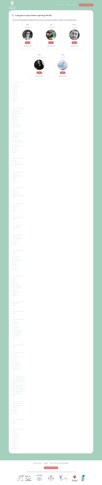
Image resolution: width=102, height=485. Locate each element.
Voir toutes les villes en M (19, 276)
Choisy (14, 152)
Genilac (14, 207)
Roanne (14, 354)
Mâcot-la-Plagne (16, 285)
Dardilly (14, 160)
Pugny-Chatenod (16, 334)
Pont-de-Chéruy (16, 327)
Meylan (14, 278)
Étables (14, 177)
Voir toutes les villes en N (19, 301)
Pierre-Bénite (15, 323)
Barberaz (15, 117)
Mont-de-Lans (16, 291)
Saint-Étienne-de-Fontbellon (18, 389)
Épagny (14, 174)
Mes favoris (71, 4)
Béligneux (15, 121)
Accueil (60, 4)
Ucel (14, 423)
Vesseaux (15, 436)
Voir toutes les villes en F (18, 187)
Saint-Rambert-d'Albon (17, 382)
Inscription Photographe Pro (86, 4)
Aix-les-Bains (15, 85)
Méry (14, 293)
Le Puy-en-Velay (16, 256)
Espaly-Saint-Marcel (17, 176)
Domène (15, 162)
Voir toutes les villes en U (19, 419)
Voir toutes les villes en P (19, 319)
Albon (14, 99)
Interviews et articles (37, 463)
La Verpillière (15, 258)
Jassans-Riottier (16, 236)
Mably (14, 281)
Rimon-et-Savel (16, 368)
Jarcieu (14, 240)
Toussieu (15, 409)
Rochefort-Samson (17, 364)
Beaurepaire (15, 115)
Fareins (14, 191)
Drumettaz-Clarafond (17, 164)
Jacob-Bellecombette (17, 238)
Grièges (14, 209)
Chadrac (15, 148)
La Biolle (15, 266)
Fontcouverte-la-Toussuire (18, 195)
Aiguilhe (14, 101)
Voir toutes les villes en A (19, 81)
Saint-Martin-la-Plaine (17, 387)
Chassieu (15, 138)
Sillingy (14, 383)
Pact (14, 338)
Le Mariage (46, 463)
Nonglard (15, 303)
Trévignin (15, 413)
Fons (14, 197)
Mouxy (14, 289)
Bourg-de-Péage (16, 111)
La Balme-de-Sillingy (17, 260)
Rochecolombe (16, 366)
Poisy (14, 325)
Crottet (14, 150)
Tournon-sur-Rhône (17, 403)
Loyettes (15, 264)
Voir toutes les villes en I (18, 225)
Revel (14, 360)
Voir (27, 42)
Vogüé (14, 442)
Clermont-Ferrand (16, 134)
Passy (14, 321)
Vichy (14, 431)
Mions (14, 280)
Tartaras (15, 411)
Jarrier (14, 244)
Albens (14, 89)
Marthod (15, 295)
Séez (14, 395)
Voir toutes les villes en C (19, 132)
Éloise (14, 179)
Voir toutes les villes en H (19, 217)
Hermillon (15, 219)
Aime (14, 91)
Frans (14, 189)
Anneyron (15, 93)
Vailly (14, 446)
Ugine (14, 421)
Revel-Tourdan (16, 362)
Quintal (14, 346)
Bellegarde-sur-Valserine (18, 109)
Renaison (15, 358)
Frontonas (15, 193)
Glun (14, 211)
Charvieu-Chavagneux (17, 140)
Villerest (14, 433)
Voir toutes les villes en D (19, 158)
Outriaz (14, 313)
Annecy (14, 83)
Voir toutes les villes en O (19, 311)
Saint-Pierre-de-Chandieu (18, 385)
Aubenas (15, 87)
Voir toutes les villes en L (18, 250)
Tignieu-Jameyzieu (17, 405)
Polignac (15, 329)
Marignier (15, 283)
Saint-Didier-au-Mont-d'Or (18, 380)
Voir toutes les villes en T (18, 401)
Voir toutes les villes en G (19, 203)
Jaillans (14, 242)
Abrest (14, 95)
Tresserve (15, 407)
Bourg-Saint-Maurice (17, 113)
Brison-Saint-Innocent (17, 125)
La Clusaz (15, 270)
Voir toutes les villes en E (18, 172)
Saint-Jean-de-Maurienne (18, 378)
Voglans (15, 438)
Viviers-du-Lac (16, 434)
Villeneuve (15, 440)
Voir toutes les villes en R (19, 352)
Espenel (14, 181)
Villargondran (16, 448)
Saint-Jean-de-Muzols (17, 391)
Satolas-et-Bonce (16, 393)
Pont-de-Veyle (16, 332)
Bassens (15, 119)
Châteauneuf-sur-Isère (17, 146)
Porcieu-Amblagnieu (17, 331)
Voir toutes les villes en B (19, 107)
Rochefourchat (16, 370)
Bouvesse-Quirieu (16, 126)
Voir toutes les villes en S (18, 376)
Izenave (14, 229)
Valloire (14, 444)
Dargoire (15, 166)
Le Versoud (15, 262)
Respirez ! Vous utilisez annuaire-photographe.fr (59, 463)
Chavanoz (15, 144)
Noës (14, 305)
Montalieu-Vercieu (17, 287)
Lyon (14, 252)
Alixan (14, 97)
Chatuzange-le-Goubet (17, 142)
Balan (14, 123)
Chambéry (15, 136)
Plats (14, 336)
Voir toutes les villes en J (18, 234)
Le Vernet (15, 268)
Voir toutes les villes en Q (19, 344)
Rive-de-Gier (15, 356)
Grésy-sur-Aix (16, 205)
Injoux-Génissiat (16, 227)
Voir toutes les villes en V (19, 429)
